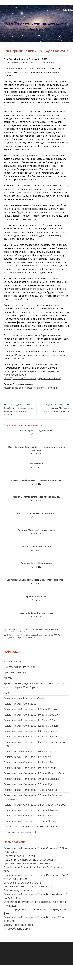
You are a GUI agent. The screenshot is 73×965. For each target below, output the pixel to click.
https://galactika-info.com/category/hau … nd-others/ (32, 378)
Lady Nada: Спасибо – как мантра (37, 613)
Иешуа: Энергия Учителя (19, 856)
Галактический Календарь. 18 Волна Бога (29, 762)
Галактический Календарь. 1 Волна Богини (30, 709)
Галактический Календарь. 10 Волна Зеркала (32, 714)
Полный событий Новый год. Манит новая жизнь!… (36, 480)
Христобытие (36, 463)
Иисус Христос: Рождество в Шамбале (36, 513)
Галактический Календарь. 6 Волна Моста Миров (34, 804)
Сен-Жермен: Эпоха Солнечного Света (28, 886)
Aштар (8, 678)
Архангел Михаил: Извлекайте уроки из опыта (33, 863)
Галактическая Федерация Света (24, 698)
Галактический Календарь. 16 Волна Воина (31, 751)
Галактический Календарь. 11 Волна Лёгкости (32, 720)
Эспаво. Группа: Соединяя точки (36, 430)
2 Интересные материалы (20, 667)
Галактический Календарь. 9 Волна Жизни (30, 821)
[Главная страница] (11, 36)
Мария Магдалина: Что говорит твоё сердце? (36, 496)
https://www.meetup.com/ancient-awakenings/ (31, 62)
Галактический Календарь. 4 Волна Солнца (31, 789)
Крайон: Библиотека (36, 596)
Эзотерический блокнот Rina (22, 832)
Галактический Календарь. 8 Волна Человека (32, 815)
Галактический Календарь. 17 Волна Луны (30, 757)
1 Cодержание (13, 635)
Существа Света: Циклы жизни (36, 563)
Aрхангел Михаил (15, 672)
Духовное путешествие (18, 890)
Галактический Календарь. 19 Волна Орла (30, 768)
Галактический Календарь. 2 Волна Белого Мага (34, 773)
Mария (8, 692)
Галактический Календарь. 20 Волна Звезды (31, 778)
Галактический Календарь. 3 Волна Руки (29, 784)
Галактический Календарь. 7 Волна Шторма (31, 810)
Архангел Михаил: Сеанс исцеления (36, 530)
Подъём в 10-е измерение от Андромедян (30, 859)
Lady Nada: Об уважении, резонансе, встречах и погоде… (36, 579)
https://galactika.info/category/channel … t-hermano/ (32, 387)
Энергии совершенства (18, 924)
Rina (24, 631)
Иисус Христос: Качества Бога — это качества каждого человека (36, 448)
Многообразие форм (17, 928)
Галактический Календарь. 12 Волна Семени (31, 725)
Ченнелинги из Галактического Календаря (30, 826)
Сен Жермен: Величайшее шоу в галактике (52, 36)
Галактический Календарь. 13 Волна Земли (31, 731)
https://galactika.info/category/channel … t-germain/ (31, 371)
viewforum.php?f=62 (15, 374)
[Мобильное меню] (66, 10)
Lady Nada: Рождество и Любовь (36, 546)
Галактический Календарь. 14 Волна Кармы (31, 736)
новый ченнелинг (16, 629)
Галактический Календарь (20, 703)
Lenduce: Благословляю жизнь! (23, 882)
